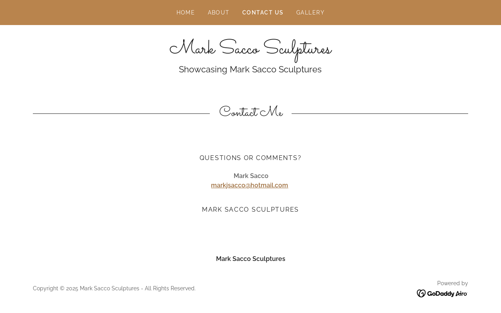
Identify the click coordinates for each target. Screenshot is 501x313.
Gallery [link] (310, 12)
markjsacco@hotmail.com (249, 185)
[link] (250, 51)
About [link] (219, 12)
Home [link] (186, 12)
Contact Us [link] (263, 12)
